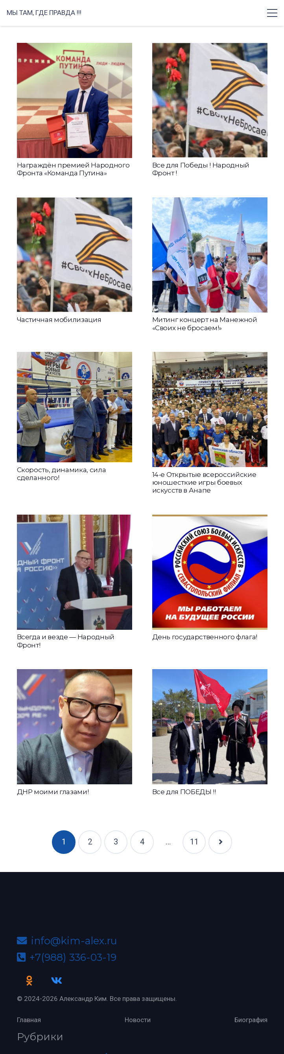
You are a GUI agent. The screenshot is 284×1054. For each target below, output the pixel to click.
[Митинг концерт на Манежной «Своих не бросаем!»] (209, 255)
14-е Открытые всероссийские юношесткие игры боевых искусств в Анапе (204, 483)
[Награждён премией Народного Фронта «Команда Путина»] (74, 100)
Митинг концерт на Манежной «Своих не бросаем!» (204, 323)
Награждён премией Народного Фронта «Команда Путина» (73, 169)
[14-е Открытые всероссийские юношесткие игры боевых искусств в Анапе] (209, 409)
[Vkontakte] (56, 980)
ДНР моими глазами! (53, 792)
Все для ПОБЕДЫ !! (184, 792)
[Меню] (272, 13)
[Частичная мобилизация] (74, 255)
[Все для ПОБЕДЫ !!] (209, 726)
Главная (29, 1020)
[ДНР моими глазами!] (74, 726)
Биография (250, 1020)
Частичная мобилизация (59, 320)
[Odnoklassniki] (29, 980)
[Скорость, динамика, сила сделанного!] (74, 407)
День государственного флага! (204, 637)
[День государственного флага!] (209, 572)
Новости (138, 1020)
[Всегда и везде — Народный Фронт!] (74, 572)
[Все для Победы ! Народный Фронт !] (209, 100)
